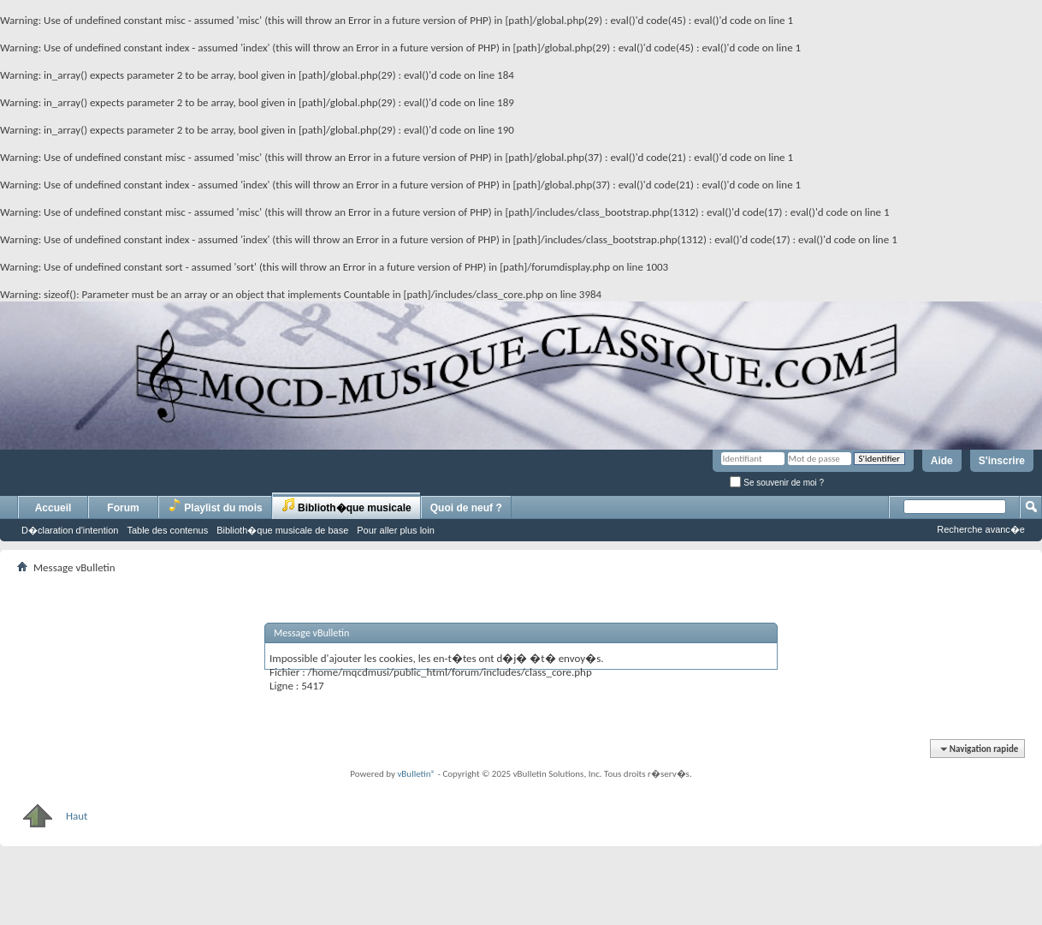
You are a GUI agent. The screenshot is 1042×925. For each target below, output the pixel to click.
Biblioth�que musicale (346, 506)
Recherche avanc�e (981, 529)
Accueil (53, 508)
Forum (123, 508)
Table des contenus (167, 530)
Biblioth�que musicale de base (282, 530)
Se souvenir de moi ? (777, 482)
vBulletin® (416, 773)
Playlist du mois (215, 506)
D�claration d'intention (69, 530)
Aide (942, 461)
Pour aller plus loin (396, 530)
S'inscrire (1002, 461)
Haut (52, 815)
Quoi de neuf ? (466, 508)
